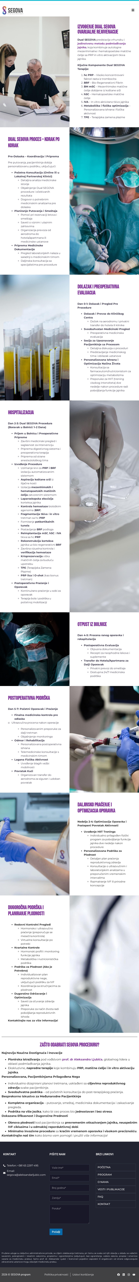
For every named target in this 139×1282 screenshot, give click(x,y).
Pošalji (56, 1231)
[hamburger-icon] (133, 10)
